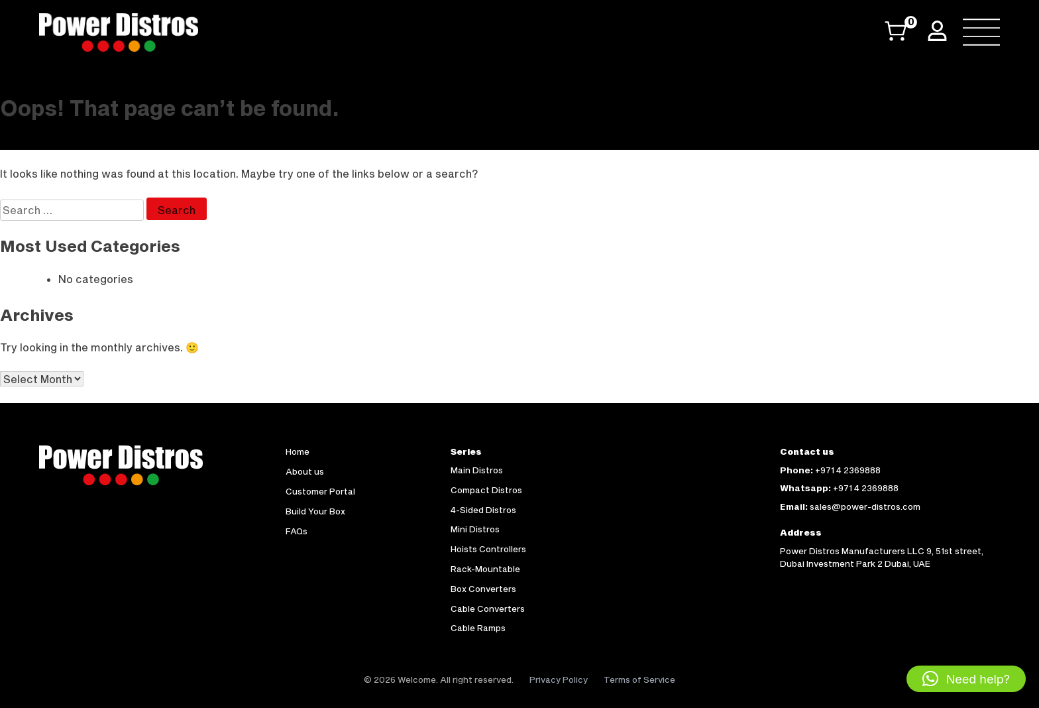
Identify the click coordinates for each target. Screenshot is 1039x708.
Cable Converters (488, 608)
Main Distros (477, 470)
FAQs (296, 531)
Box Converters (483, 588)
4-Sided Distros (483, 509)
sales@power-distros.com (865, 506)
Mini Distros (475, 529)
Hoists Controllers (488, 549)
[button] (966, 679)
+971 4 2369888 (848, 470)
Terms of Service (639, 679)
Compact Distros (486, 490)
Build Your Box (315, 511)
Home (297, 451)
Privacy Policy (558, 679)
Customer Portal (320, 491)
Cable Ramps (478, 627)
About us (305, 471)
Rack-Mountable (485, 568)
